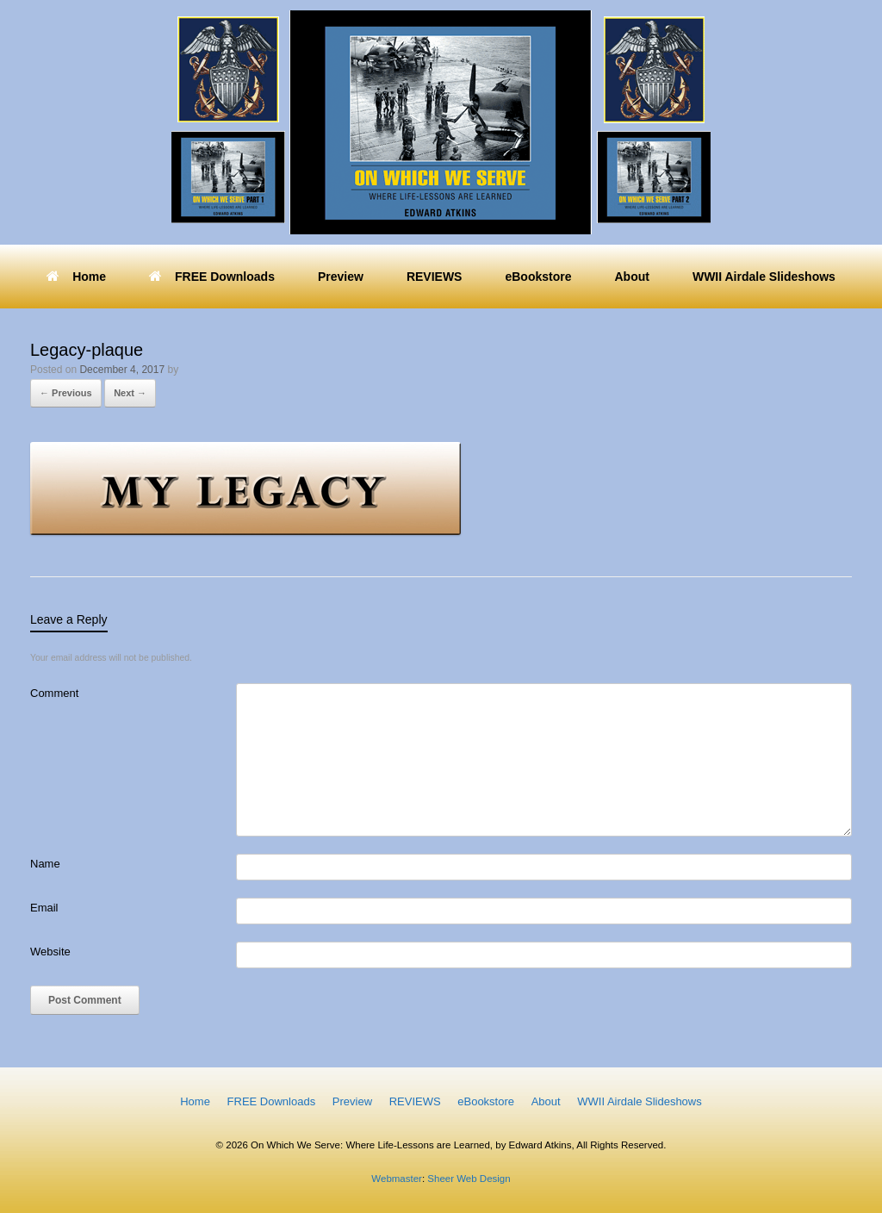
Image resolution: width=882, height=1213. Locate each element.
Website (50, 951)
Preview (340, 276)
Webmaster (396, 1178)
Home (76, 276)
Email (44, 907)
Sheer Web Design (468, 1178)
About (631, 276)
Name (45, 863)
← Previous (66, 393)
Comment (54, 693)
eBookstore (538, 276)
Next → (130, 393)
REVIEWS (435, 276)
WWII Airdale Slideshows (764, 276)
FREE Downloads (212, 276)
